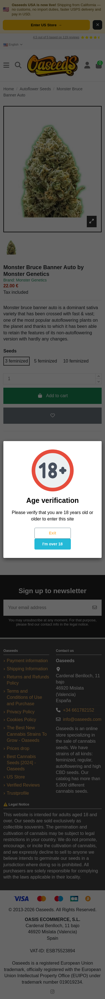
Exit (52, 533)
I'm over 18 (52, 544)
